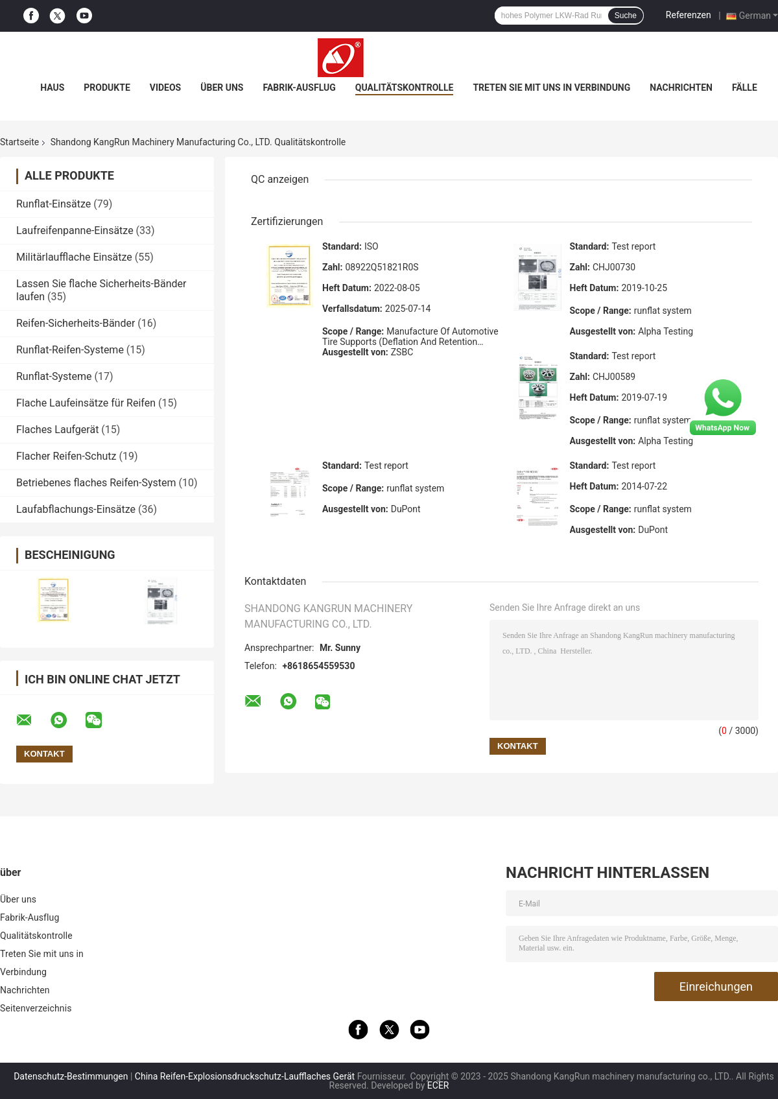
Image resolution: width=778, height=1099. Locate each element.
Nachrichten (681, 87)
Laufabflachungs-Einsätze (76, 509)
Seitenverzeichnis (36, 1008)
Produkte (107, 87)
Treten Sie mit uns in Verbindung (551, 87)
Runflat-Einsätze (53, 204)
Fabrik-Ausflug (299, 87)
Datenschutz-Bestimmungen (71, 1076)
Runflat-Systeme (54, 376)
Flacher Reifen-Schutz (66, 456)
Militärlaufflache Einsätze (74, 257)
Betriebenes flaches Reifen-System (96, 483)
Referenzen (688, 15)
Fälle (744, 87)
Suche (626, 15)
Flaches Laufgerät (57, 429)
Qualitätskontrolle (404, 87)
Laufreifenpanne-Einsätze (75, 230)
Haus (52, 87)
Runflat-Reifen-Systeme (70, 350)
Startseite (19, 142)
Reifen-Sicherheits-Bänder (75, 323)
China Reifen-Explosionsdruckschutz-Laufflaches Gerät (245, 1076)
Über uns (221, 87)
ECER (438, 1085)
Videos (166, 87)
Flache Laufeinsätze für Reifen (86, 403)
